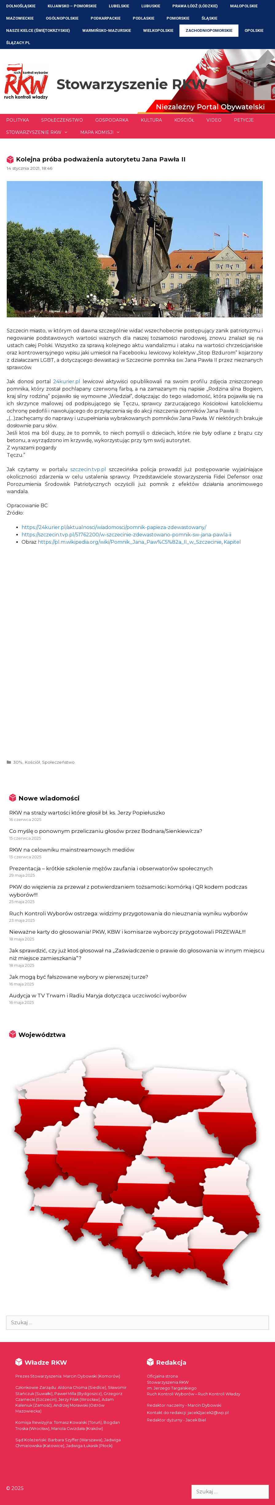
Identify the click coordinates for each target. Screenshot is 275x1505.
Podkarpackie (105, 18)
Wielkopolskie (158, 30)
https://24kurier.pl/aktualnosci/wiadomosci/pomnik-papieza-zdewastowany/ (114, 527)
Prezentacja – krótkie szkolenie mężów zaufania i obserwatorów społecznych (111, 868)
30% (17, 762)
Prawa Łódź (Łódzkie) (195, 6)
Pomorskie (178, 18)
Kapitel (232, 542)
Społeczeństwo (62, 120)
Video (214, 120)
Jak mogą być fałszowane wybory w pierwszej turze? (78, 977)
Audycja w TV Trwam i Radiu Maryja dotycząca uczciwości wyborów (98, 996)
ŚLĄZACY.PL (18, 42)
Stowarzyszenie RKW (132, 84)
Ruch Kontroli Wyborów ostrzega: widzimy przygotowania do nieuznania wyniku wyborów (128, 913)
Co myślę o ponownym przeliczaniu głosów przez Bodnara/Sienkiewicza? (105, 831)
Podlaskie (143, 18)
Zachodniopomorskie (209, 30)
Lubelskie (119, 6)
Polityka (17, 120)
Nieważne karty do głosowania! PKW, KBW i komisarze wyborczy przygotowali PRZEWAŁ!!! (127, 932)
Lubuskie (150, 6)
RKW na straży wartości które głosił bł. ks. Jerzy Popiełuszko (87, 813)
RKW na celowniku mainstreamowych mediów (71, 850)
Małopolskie (243, 6)
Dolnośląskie (20, 6)
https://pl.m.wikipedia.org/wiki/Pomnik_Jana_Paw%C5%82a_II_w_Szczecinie (130, 542)
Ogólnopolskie (62, 18)
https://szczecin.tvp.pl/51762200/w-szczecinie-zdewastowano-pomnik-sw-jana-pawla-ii (126, 535)
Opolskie (254, 30)
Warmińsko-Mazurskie (106, 30)
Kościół (184, 120)
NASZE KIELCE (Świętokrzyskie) (38, 30)
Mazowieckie (19, 18)
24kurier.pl (66, 381)
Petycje (244, 120)
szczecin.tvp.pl (88, 469)
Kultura (151, 120)
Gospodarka (111, 120)
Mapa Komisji (103, 132)
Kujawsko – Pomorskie (72, 6)
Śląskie (209, 18)
